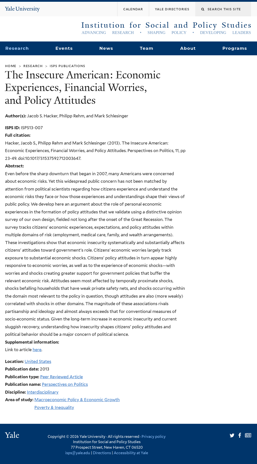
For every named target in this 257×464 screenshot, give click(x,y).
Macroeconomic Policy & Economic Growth (77, 399)
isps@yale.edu (77, 453)
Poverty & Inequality (54, 407)
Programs (234, 48)
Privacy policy (154, 436)
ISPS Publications (67, 65)
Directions (102, 453)
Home (10, 65)
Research (17, 48)
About (188, 48)
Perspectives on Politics (65, 384)
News (106, 48)
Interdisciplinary (42, 392)
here (37, 349)
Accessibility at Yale (131, 453)
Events (64, 48)
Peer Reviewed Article (61, 376)
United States (38, 361)
